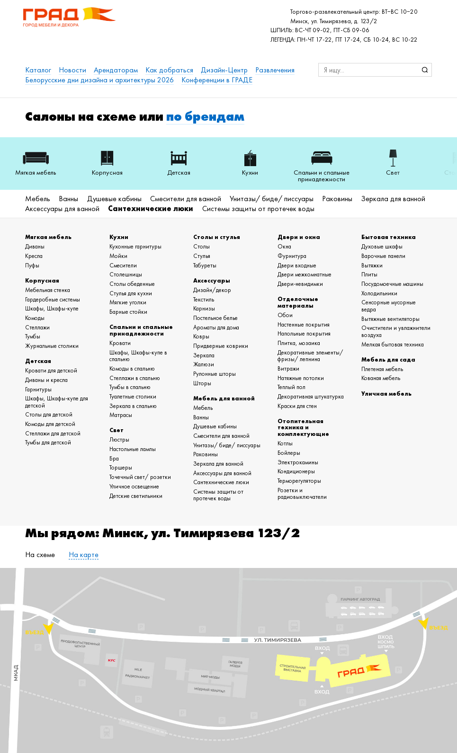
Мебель (37, 198)
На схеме (40, 554)
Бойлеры (289, 452)
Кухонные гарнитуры (135, 246)
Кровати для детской (51, 370)
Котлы (285, 443)
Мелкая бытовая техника (392, 344)
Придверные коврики (220, 345)
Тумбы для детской (48, 442)
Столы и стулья (216, 236)
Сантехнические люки (150, 208)
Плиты (369, 274)
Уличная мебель (386, 393)
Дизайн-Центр (224, 69)
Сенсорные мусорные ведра (388, 306)
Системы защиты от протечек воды (258, 208)
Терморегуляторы (299, 480)
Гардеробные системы (52, 299)
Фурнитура (292, 255)
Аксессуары (211, 280)
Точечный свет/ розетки (140, 476)
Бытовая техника (388, 236)
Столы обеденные (132, 283)
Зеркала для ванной (393, 198)
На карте (84, 554)
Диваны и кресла (46, 379)
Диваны (35, 246)
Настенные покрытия (304, 324)
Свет (116, 430)
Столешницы (125, 274)
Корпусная (42, 280)
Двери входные (297, 265)
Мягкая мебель (48, 236)
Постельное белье (215, 317)
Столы (201, 246)
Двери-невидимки (300, 283)
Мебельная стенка (47, 289)
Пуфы (32, 265)
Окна (284, 246)
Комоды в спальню (132, 368)
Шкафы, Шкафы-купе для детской (56, 402)
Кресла (34, 255)
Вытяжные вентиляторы (390, 318)
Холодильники (379, 293)
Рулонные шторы (214, 373)
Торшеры (120, 467)
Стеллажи (37, 327)
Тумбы (32, 336)
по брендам (205, 116)
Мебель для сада (388, 359)
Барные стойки (128, 311)
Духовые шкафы (382, 246)
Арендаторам (116, 69)
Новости (72, 69)
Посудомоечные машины (392, 283)
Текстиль (203, 299)
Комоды (35, 317)
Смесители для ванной (185, 198)
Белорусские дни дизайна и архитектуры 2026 (99, 79)
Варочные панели (383, 255)
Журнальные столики (52, 345)
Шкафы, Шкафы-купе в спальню (138, 356)
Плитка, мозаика (299, 342)
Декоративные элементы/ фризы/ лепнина (310, 356)
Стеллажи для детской (53, 433)
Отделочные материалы (298, 302)
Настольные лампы (132, 448)
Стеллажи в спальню (134, 377)
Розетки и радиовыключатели (302, 494)
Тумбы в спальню (130, 386)
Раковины (337, 198)
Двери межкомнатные (305, 274)
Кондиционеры (296, 471)
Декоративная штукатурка (311, 396)
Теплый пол (291, 386)
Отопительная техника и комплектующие (303, 427)
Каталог (38, 69)
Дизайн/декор (212, 289)
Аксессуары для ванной (62, 208)
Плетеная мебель (382, 368)
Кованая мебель (380, 377)
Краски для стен (297, 405)
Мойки (118, 255)
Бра (114, 458)
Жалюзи (203, 364)
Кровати (120, 342)
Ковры (201, 336)
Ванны (68, 198)
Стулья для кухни (130, 293)
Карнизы (204, 308)
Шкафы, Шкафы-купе (52, 308)
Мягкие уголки (127, 302)
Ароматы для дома (216, 327)
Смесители (123, 265)
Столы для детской (48, 414)
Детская (38, 360)
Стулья (201, 255)
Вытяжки (372, 265)
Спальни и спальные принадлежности (141, 330)
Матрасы (120, 414)
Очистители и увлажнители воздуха (395, 331)
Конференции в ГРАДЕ (216, 79)
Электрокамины (298, 462)
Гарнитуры (38, 389)
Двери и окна (299, 236)
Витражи (288, 368)
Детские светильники (135, 495)
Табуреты (204, 265)
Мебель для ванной (224, 398)
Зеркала (204, 355)
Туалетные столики (132, 396)
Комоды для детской (50, 423)
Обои (285, 315)
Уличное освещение (134, 486)
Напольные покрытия (304, 333)
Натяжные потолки (301, 377)
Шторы (202, 383)
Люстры (119, 439)
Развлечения (275, 69)
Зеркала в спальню (133, 405)
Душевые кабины (114, 198)
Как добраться (169, 69)
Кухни (118, 236)
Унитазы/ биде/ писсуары (272, 198)
